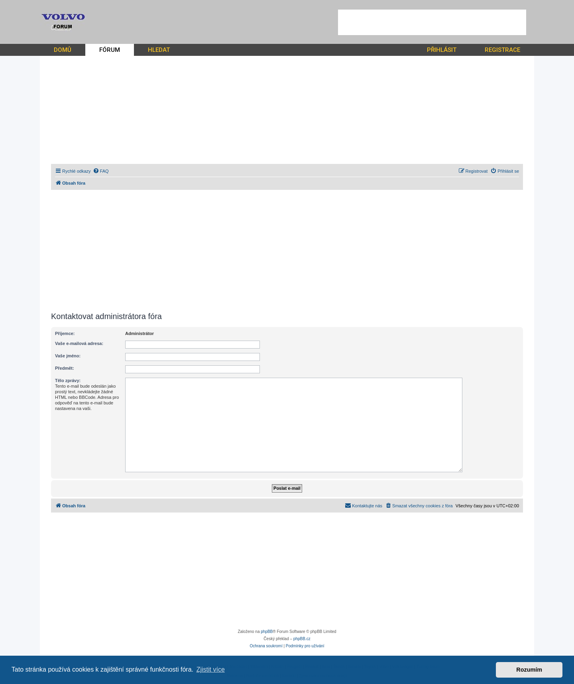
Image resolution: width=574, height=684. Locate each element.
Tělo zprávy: (68, 380)
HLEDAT (159, 49)
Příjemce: (65, 333)
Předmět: (64, 368)
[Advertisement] (432, 22)
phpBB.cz (302, 639)
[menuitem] (101, 171)
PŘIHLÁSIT (441, 49)
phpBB (267, 631)
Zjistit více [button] (211, 669)
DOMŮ (62, 49)
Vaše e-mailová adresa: (79, 343)
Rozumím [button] (529, 669)
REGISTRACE (502, 49)
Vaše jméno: (68, 355)
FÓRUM (109, 49)
